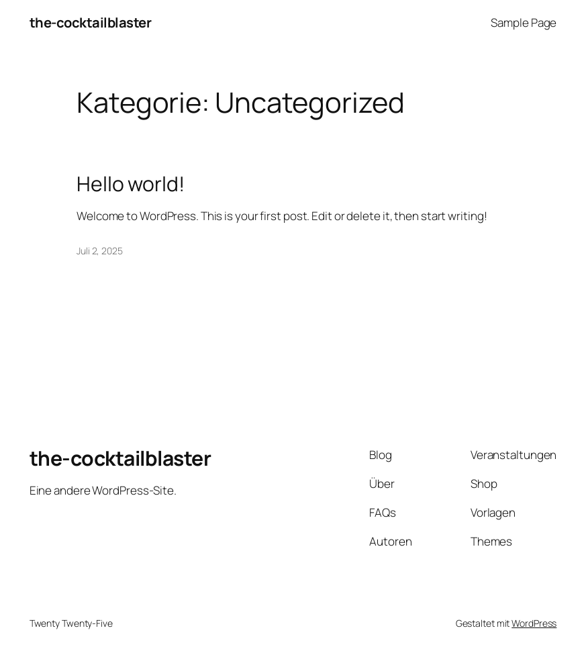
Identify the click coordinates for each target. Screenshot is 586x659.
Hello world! (131, 183)
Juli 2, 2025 (100, 250)
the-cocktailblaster (91, 22)
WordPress (533, 623)
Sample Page (523, 22)
